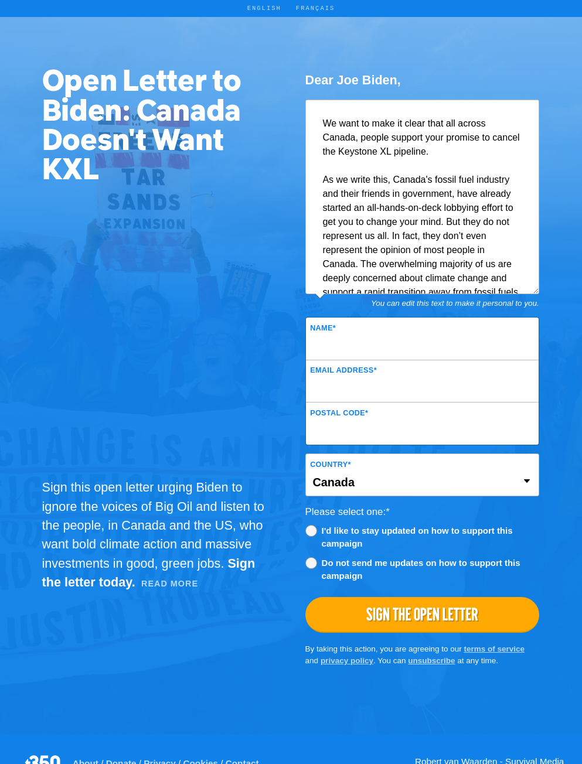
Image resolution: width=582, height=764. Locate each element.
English (264, 8)
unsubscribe (431, 660)
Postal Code (339, 413)
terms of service (494, 648)
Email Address (343, 370)
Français (315, 8)
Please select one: (347, 511)
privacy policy (347, 660)
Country (330, 465)
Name (323, 328)
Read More (169, 583)
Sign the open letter (422, 614)
